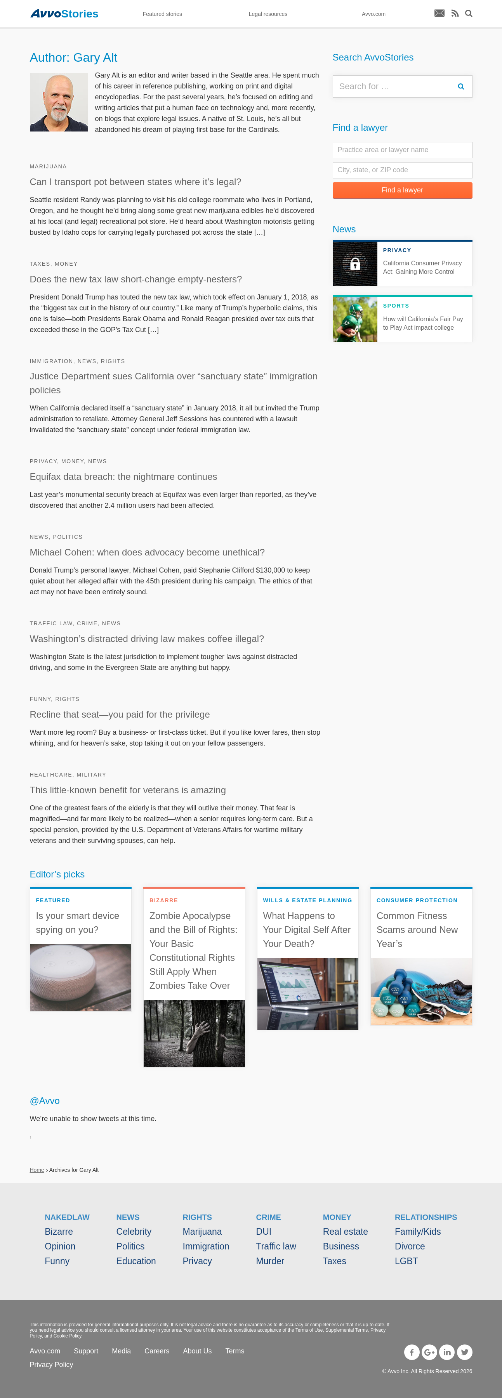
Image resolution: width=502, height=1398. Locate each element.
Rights (113, 361)
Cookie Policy (68, 1336)
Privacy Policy (51, 1365)
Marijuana (48, 166)
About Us (197, 1351)
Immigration (51, 361)
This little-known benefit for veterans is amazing (128, 790)
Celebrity (134, 1232)
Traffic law (51, 623)
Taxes (40, 264)
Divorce (410, 1246)
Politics (68, 537)
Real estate (345, 1232)
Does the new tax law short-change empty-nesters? (136, 279)
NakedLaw (67, 1217)
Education (136, 1261)
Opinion (60, 1246)
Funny (40, 699)
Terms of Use (309, 1330)
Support (86, 1351)
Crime (87, 623)
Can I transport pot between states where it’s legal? (135, 181)
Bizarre (59, 1232)
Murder (270, 1261)
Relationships (426, 1217)
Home (37, 1170)
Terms (234, 1351)
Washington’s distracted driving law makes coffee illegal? (147, 638)
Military (92, 775)
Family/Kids (418, 1232)
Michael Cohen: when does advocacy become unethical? (147, 552)
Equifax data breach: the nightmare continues (123, 476)
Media (121, 1351)
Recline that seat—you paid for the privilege (120, 714)
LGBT (406, 1261)
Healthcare (51, 775)
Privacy (43, 461)
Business (341, 1246)
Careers (156, 1351)
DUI (264, 1232)
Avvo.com (45, 1351)
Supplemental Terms (346, 1330)
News (87, 361)
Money (66, 264)
